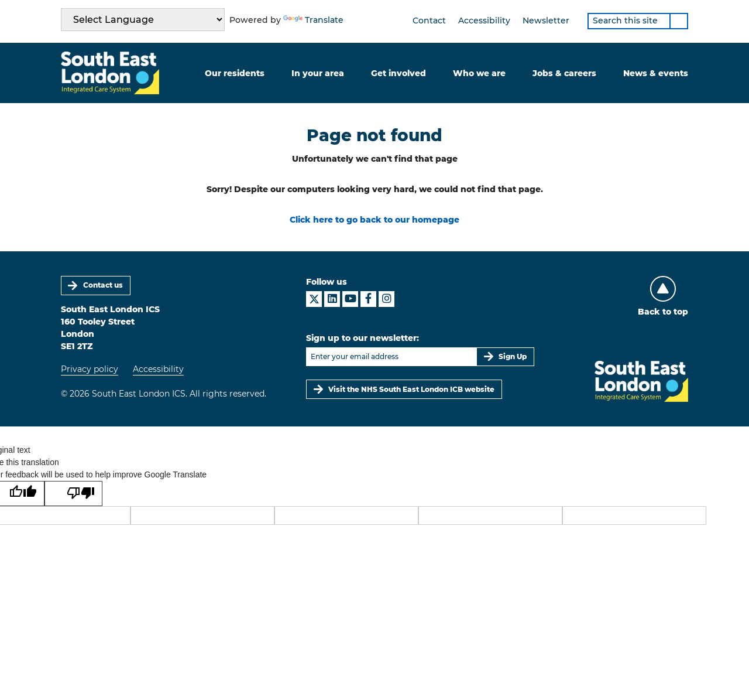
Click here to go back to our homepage (374, 219)
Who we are (479, 73)
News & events (655, 73)
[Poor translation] (73, 494)
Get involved (398, 73)
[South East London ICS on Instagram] (386, 299)
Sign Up (513, 356)
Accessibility (484, 20)
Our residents (234, 73)
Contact (429, 20)
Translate (313, 20)
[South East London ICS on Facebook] (368, 299)
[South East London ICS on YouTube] (350, 299)
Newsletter (546, 20)
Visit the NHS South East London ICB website (411, 389)
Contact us (103, 285)
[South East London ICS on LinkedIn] (332, 299)
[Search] (679, 21)
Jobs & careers (564, 73)
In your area (317, 73)
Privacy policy (89, 369)
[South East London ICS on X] (314, 299)
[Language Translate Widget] (143, 19)
